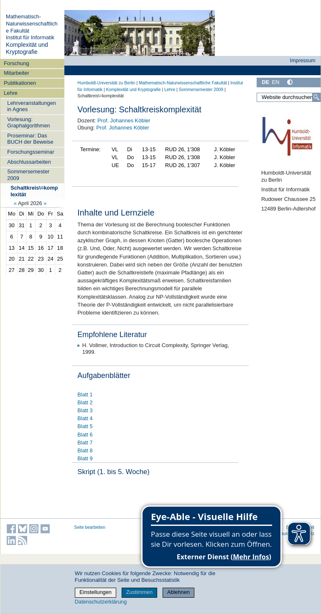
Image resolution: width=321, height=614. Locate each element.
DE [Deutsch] (265, 82)
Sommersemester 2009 (28, 174)
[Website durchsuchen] (289, 97)
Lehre (11, 93)
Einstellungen (95, 592)
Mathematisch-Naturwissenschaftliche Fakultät (32, 23)
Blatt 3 (84, 410)
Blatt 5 (84, 426)
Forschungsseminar (30, 152)
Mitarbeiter (16, 73)
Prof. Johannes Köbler (123, 120)
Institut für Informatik (30, 37)
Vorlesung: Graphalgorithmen (28, 122)
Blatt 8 (84, 450)
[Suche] (316, 97)
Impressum (303, 60)
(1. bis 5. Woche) (123, 472)
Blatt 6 (84, 434)
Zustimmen (139, 592)
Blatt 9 (84, 458)
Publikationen (20, 83)
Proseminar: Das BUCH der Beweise (30, 138)
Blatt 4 (84, 418)
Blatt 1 (84, 394)
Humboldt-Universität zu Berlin (106, 83)
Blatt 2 (84, 402)
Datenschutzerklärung (101, 602)
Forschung (16, 63)
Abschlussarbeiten (29, 162)
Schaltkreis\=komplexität (34, 191)
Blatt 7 (84, 442)
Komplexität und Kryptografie (27, 48)
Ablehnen (178, 592)
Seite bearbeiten (89, 527)
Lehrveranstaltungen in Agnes (31, 106)
